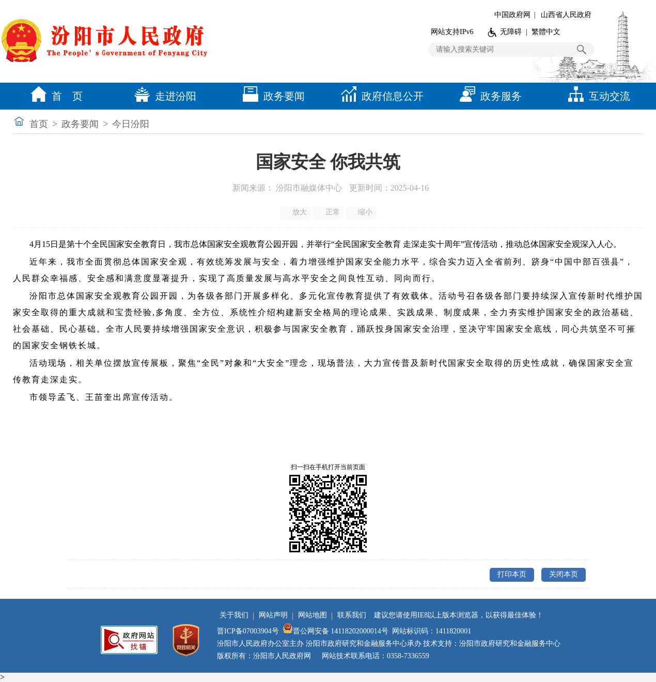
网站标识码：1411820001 (431, 631)
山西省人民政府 (566, 15)
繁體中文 (546, 32)
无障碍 (511, 32)
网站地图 (312, 615)
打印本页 (511, 574)
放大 (296, 212)
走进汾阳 (162, 96)
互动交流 (596, 96)
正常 (329, 212)
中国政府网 (512, 15)
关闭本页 (563, 574)
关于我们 (234, 615)
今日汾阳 (130, 124)
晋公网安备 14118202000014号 (335, 631)
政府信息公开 (380, 96)
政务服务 (488, 96)
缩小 (362, 212)
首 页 (54, 96)
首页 (38, 124)
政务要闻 (271, 96)
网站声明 (273, 615)
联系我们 (351, 615)
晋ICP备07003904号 (248, 631)
